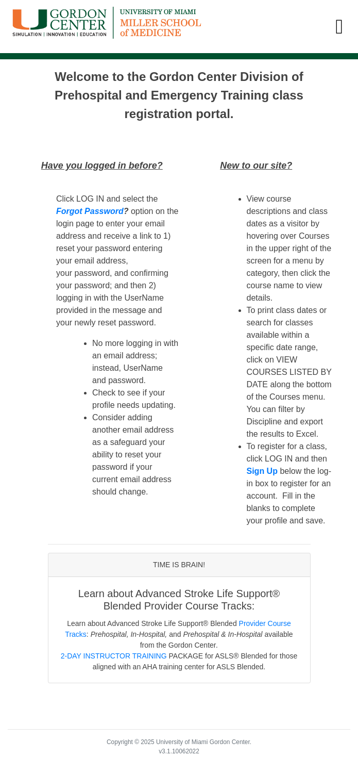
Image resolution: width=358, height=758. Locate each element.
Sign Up (262, 471)
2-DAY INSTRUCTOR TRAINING (114, 656)
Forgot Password (90, 211)
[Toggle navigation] (339, 27)
